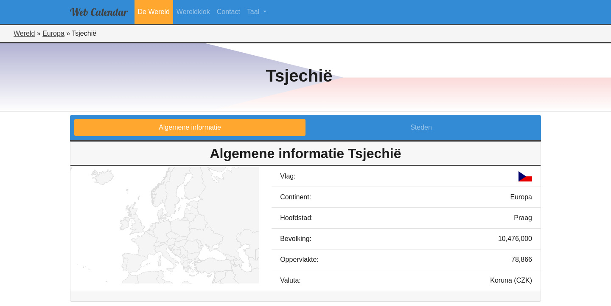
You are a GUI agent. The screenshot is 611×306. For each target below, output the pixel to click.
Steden (421, 127)
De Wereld (154, 11)
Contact (228, 11)
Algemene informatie (190, 127)
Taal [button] (254, 11)
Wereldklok (193, 11)
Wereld (24, 33)
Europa (53, 33)
